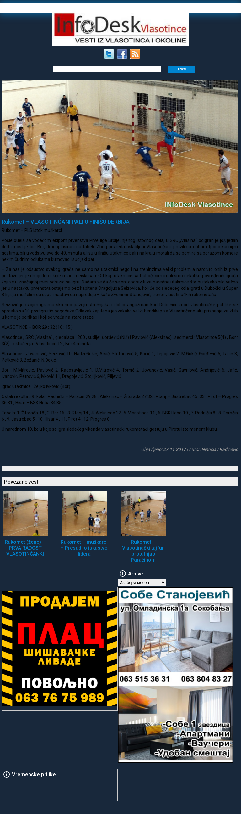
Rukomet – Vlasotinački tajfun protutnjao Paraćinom (143, 551)
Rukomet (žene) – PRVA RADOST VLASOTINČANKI (25, 548)
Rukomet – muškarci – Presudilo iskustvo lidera (84, 548)
